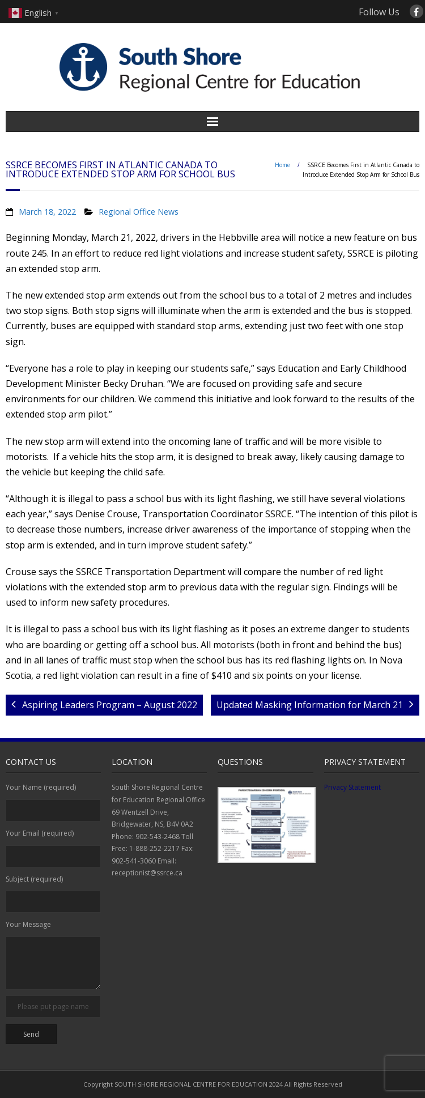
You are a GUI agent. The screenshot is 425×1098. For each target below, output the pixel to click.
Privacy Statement (352, 787)
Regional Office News (138, 211)
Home (282, 165)
